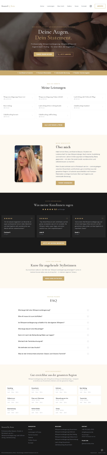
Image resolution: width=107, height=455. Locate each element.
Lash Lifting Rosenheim (62, 442)
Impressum (93, 452)
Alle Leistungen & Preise (53, 125)
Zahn (17, 392)
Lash (8, 392)
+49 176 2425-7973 (88, 429)
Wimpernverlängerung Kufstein (65, 432)
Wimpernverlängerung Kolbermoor (66, 437)
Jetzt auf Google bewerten (53, 243)
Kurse (77, 6)
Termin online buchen (44, 54)
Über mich (60, 6)
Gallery (69, 6)
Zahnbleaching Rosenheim (63, 445)
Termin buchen (33, 435)
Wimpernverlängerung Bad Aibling (66, 434)
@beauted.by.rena (88, 443)
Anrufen (100, 6)
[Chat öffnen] (102, 450)
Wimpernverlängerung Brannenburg (66, 439)
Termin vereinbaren (65, 183)
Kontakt (84, 6)
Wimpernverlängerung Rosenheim (66, 429)
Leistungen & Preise (34, 432)
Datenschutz (101, 452)
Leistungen (50, 6)
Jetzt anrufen (64, 54)
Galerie (30, 437)
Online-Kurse (32, 440)
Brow (13, 392)
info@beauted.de (87, 432)
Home (42, 6)
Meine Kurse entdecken (53, 278)
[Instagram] (91, 6)
